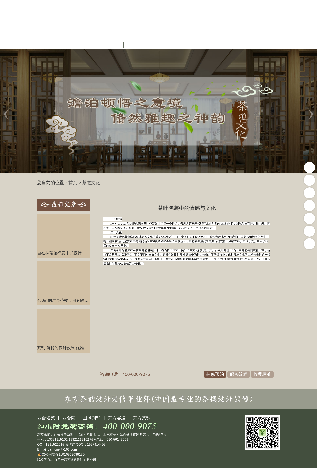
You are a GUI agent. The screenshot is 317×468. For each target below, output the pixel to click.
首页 (50, 45)
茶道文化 (170, 45)
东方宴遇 (117, 417)
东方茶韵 (142, 417)
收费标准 (262, 374)
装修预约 (215, 374)
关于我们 (78, 45)
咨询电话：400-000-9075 (125, 374)
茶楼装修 (139, 45)
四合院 (69, 417)
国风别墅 (91, 417)
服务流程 (239, 374)
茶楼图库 (232, 45)
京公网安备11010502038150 (61, 454)
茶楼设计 (108, 45)
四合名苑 (46, 417)
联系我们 (263, 45)
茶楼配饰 (201, 45)
